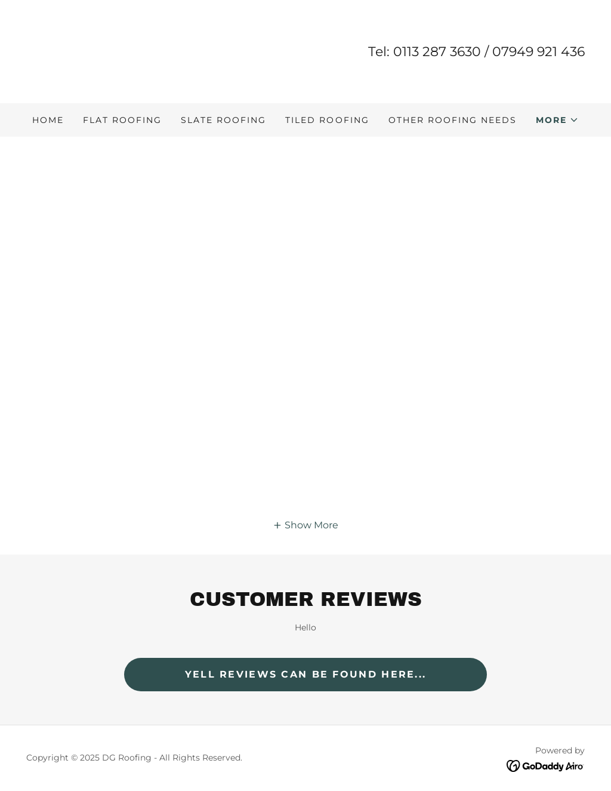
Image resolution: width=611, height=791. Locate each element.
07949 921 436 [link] (538, 52)
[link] (85, 51)
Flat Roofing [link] (122, 120)
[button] (557, 120)
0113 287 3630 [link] (437, 52)
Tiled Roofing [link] (327, 120)
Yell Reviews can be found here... (306, 674)
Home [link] (48, 120)
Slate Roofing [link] (223, 120)
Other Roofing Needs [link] (452, 120)
